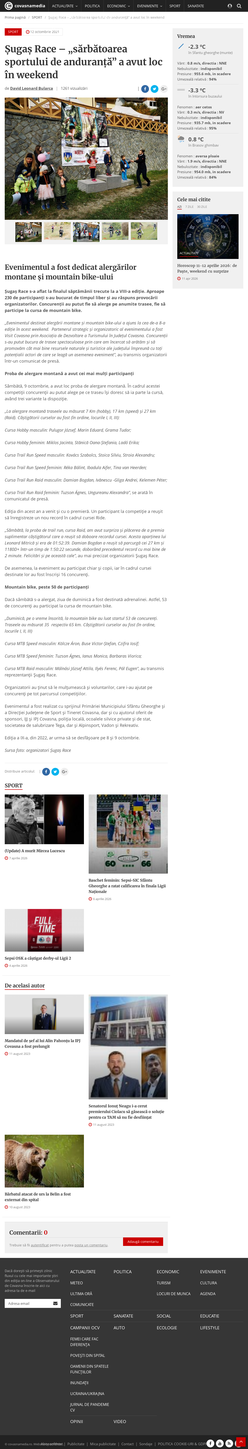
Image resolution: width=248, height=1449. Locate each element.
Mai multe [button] (62, 29)
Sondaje (144, 1440)
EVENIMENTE (211, 1271)
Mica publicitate (106, 1440)
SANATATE (196, 6)
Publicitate (81, 1440)
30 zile (202, 207)
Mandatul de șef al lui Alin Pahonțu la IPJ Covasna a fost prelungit (42, 1043)
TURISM (163, 1282)
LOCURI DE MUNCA (173, 1293)
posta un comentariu (90, 1245)
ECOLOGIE (166, 1326)
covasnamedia (25, 6)
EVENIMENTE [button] (149, 6)
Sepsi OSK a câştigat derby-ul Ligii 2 (38, 958)
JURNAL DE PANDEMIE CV (89, 1405)
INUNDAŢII (79, 1380)
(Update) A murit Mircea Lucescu (35, 850)
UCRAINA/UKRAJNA (87, 1391)
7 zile (189, 207)
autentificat (40, 1245)
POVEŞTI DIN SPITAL (87, 1353)
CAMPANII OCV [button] (109, 17)
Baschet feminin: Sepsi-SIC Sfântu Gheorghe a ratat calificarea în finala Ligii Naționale (127, 886)
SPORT (174, 6)
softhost (56, 1440)
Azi (179, 207)
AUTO (119, 1326)
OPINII (75, 1419)
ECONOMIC (166, 1271)
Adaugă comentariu (143, 1236)
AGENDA (207, 1293)
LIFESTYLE (208, 1326)
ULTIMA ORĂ (81, 1293)
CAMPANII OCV (83, 1326)
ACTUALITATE (189, 253)
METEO (76, 1282)
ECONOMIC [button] (118, 6)
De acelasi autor (25, 985)
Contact (127, 1440)
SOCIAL (58, 17)
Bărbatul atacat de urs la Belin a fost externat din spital (38, 1197)
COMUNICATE (82, 1303)
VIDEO (119, 1419)
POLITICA (92, 6)
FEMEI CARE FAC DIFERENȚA (84, 1339)
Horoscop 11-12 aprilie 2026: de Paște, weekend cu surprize (207, 268)
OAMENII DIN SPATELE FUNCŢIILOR (89, 1367)
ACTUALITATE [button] (65, 6)
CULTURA (208, 1282)
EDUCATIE (79, 17)
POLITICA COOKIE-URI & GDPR (176, 1440)
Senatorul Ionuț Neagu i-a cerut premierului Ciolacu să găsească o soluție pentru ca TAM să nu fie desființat (126, 1112)
